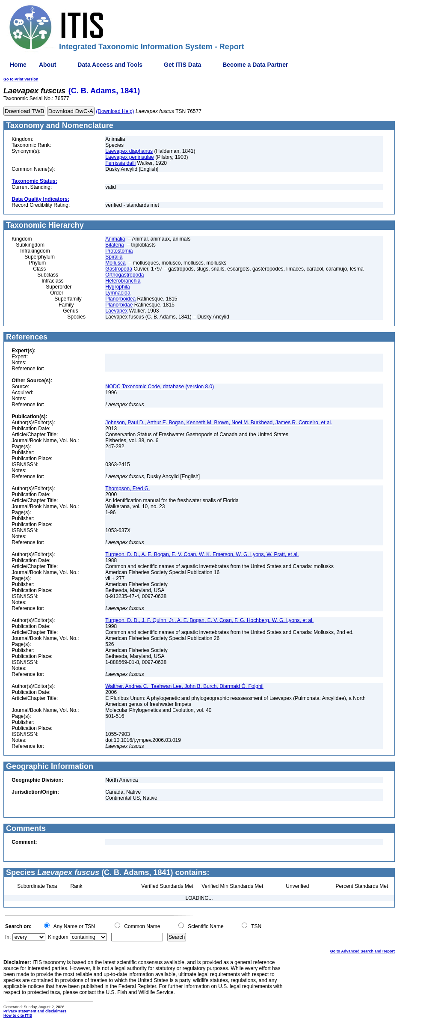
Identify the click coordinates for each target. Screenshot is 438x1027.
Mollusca (115, 263)
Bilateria (114, 245)
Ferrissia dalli (120, 163)
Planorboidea (120, 299)
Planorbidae (119, 305)
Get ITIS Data (182, 64)
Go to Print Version (20, 79)
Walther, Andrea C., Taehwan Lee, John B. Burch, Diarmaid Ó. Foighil (184, 686)
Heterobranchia (122, 281)
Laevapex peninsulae (129, 157)
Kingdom (58, 937)
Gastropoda (118, 269)
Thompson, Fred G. (127, 488)
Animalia (115, 239)
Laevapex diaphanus (129, 151)
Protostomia (119, 251)
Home (18, 64)
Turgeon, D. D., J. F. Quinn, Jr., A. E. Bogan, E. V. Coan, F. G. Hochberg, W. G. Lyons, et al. (209, 620)
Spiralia (113, 257)
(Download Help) (115, 111)
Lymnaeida (117, 293)
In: (8, 937)
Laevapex (116, 311)
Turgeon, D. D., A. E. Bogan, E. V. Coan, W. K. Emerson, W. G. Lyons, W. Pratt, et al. (202, 554)
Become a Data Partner (255, 64)
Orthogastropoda (124, 275)
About (47, 64)
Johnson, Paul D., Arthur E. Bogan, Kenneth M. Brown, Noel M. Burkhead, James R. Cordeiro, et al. (218, 423)
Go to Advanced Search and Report (362, 951)
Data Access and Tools (109, 64)
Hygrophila (117, 287)
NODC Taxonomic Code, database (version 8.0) (159, 387)
